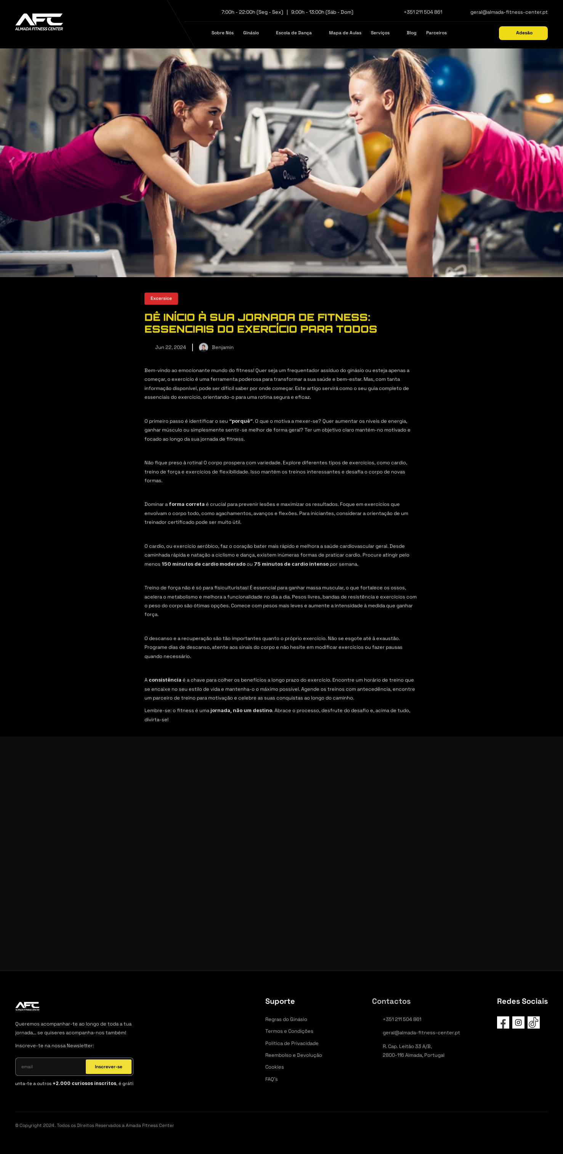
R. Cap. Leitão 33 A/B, (408, 1046)
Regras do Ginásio (286, 1019)
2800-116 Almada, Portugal (413, 1055)
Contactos (391, 1001)
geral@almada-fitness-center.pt (509, 12)
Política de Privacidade (292, 1043)
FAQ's (271, 1079)
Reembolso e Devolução (293, 1055)
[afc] (39, 24)
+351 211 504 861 (423, 12)
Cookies (274, 1067)
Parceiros (436, 33)
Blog (412, 33)
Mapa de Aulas (345, 33)
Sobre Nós (223, 33)
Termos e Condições (289, 1031)
